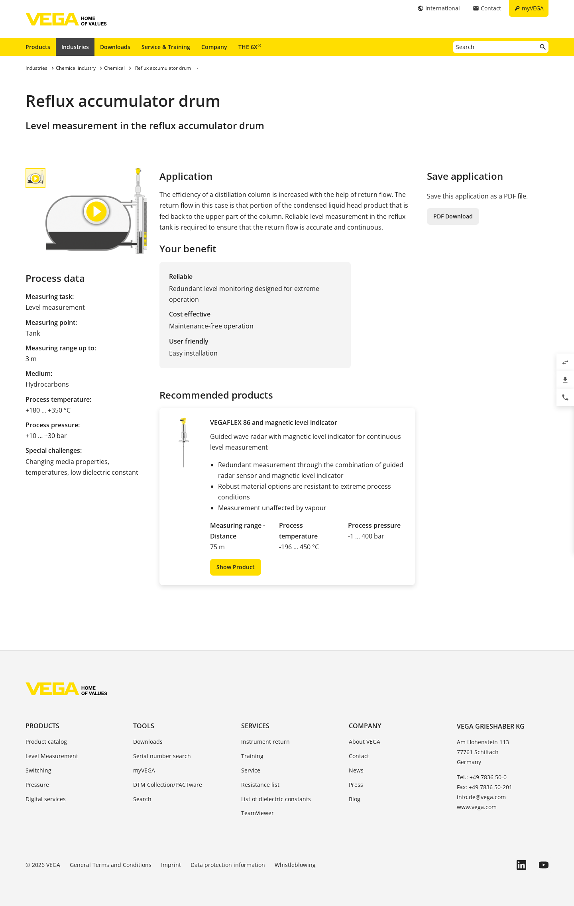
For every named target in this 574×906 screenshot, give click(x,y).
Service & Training (166, 47)
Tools (143, 725)
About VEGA (364, 741)
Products (38, 47)
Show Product (235, 567)
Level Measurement (52, 756)
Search (142, 799)
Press (356, 784)
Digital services (46, 799)
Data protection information (228, 865)
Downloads (115, 47)
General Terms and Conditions (110, 865)
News (356, 770)
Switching (38, 770)
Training (252, 756)
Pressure (37, 784)
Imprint (171, 865)
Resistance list (260, 784)
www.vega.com (477, 807)
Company (214, 47)
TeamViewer (257, 813)
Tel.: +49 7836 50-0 (482, 777)
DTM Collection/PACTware (167, 784)
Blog (354, 799)
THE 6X (249, 47)
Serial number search (162, 756)
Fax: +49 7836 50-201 (484, 787)
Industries (75, 47)
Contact (359, 756)
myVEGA (144, 770)
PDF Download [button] (453, 216)
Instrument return (265, 741)
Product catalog (46, 741)
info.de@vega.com (481, 797)
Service (250, 770)
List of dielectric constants (276, 799)
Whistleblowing (295, 865)
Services (255, 725)
